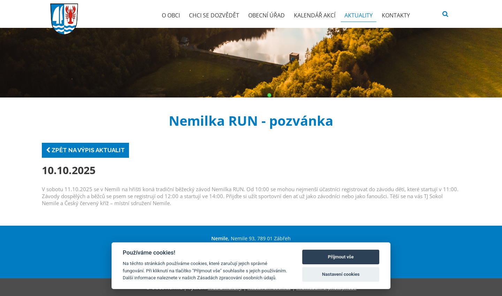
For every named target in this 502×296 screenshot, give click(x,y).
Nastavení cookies (341, 274)
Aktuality (358, 15)
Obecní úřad (266, 15)
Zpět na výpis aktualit (85, 150)
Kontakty (396, 15)
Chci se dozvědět (214, 15)
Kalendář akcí (314, 15)
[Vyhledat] (445, 14)
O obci (171, 15)
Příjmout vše (341, 256)
